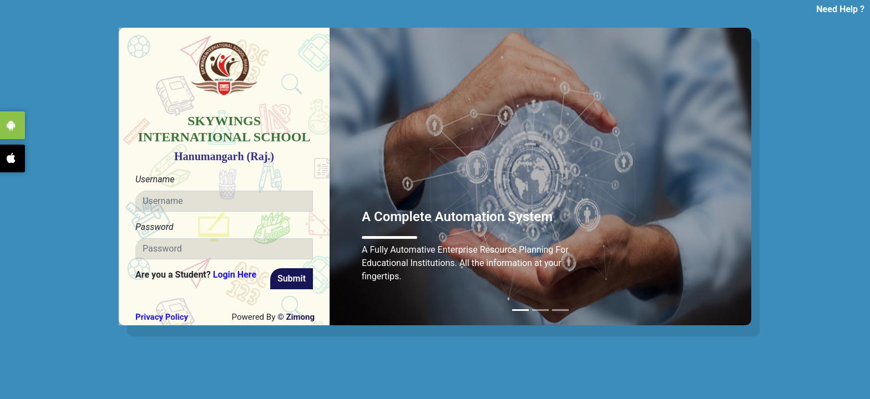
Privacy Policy (161, 317)
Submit (291, 278)
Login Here (234, 274)
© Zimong (295, 317)
